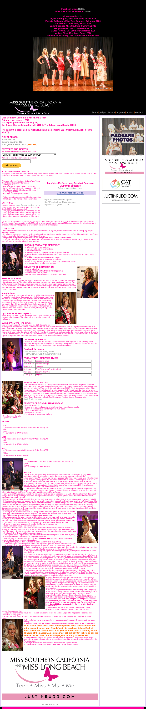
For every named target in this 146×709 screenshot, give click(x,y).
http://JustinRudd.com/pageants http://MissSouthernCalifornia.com (60, 200)
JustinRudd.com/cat (33, 399)
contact (139, 112)
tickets (111, 112)
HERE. (81, 9)
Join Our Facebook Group (70, 193)
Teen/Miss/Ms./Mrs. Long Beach (39, 351)
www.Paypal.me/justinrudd (28, 205)
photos (129, 112)
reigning (120, 112)
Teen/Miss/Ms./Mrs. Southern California (43, 354)
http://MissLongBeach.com (56, 204)
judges (103, 112)
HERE (88, 11)
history (94, 112)
